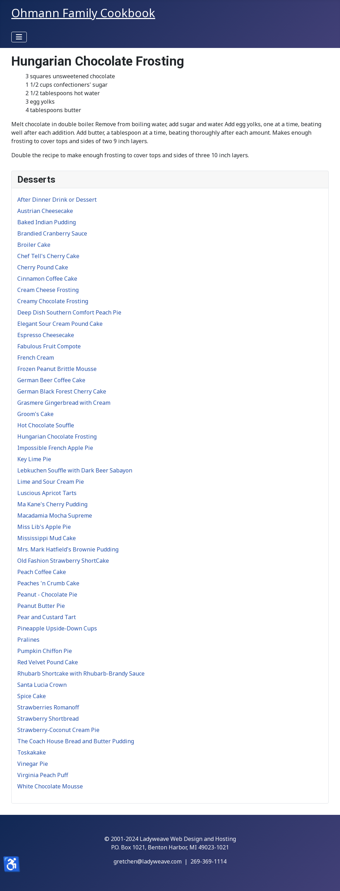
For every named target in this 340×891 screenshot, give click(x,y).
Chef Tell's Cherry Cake (48, 256)
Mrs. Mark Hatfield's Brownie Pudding (68, 549)
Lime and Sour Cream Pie (50, 482)
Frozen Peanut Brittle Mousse (57, 369)
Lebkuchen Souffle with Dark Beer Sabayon (74, 470)
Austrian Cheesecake (45, 211)
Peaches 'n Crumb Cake (48, 583)
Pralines (28, 639)
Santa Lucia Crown (42, 685)
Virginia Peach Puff (42, 775)
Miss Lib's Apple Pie (44, 527)
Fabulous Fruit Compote (49, 346)
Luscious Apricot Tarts (47, 493)
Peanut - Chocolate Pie (47, 594)
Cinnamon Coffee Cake (47, 278)
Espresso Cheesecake (45, 335)
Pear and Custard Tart (46, 617)
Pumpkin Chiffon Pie (44, 651)
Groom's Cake (35, 414)
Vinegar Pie (32, 764)
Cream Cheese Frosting (48, 290)
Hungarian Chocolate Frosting (57, 436)
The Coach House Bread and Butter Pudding (75, 741)
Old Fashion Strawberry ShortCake (63, 560)
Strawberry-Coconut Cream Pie (58, 730)
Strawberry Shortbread (48, 718)
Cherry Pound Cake (42, 267)
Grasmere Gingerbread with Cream (63, 403)
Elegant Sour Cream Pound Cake (60, 324)
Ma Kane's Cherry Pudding (52, 504)
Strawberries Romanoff (48, 707)
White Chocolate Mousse (50, 786)
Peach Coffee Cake (41, 572)
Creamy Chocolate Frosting (52, 301)
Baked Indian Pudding (46, 222)
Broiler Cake (33, 245)
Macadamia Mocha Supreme (54, 515)
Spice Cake (31, 696)
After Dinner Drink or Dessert (57, 199)
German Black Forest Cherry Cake (61, 391)
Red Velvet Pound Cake (47, 662)
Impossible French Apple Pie (55, 448)
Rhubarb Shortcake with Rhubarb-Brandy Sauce (81, 673)
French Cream (35, 357)
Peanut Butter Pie (41, 606)
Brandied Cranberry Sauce (52, 233)
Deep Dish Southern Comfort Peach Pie (69, 312)
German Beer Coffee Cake (51, 380)
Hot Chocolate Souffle (45, 425)
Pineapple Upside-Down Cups (57, 628)
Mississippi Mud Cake (46, 538)
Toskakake (31, 752)
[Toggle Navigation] (19, 37)
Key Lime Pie (34, 459)
